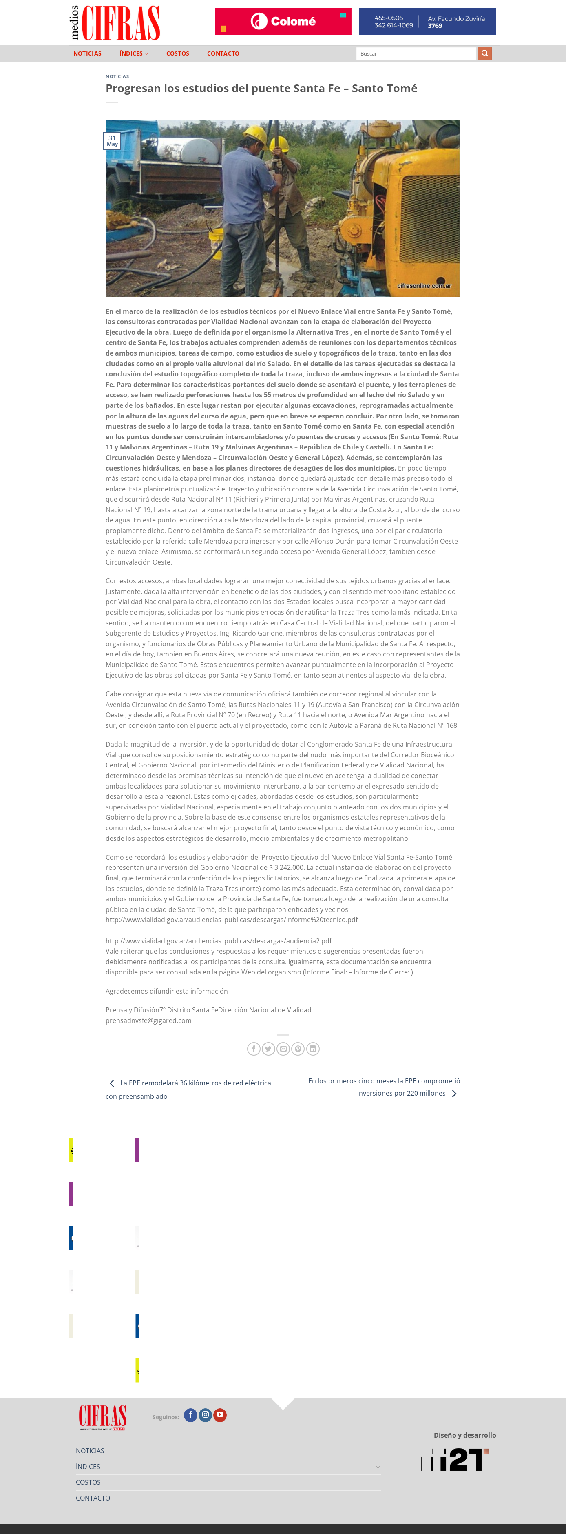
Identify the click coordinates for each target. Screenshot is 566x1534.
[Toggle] (378, 1467)
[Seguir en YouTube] (220, 1415)
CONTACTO (223, 53)
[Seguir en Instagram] (205, 1415)
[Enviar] (485, 53)
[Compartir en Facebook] (254, 1049)
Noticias (117, 76)
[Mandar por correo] (283, 1049)
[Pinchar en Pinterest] (298, 1049)
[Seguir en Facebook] (190, 1415)
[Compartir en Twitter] (268, 1049)
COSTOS (178, 53)
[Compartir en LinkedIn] (313, 1049)
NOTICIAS (87, 53)
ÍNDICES (134, 54)
